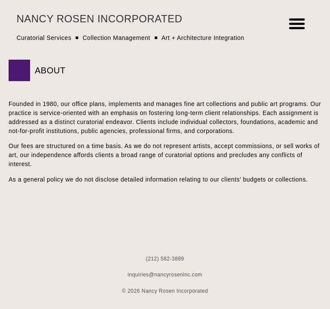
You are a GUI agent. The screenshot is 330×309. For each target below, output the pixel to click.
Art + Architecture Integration (203, 37)
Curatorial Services (43, 37)
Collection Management (116, 37)
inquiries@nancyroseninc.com (165, 275)
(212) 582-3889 (165, 259)
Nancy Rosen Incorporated (99, 18)
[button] (297, 23)
